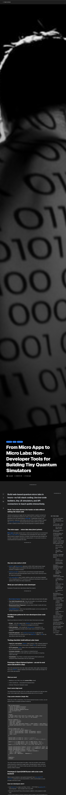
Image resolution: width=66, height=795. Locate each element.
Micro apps (10, 535)
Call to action (56, 655)
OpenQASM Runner (14, 611)
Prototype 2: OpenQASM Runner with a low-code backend (58, 579)
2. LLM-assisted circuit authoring (58, 628)
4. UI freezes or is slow (59, 614)
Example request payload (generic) (59, 586)
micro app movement (15, 524)
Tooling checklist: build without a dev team (58, 561)
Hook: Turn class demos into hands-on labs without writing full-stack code (58, 543)
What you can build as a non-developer (58, 554)
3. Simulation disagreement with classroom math (59, 610)
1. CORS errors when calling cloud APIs (59, 603)
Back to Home (7, 2)
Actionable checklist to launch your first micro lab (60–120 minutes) (58, 646)
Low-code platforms (14, 580)
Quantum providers (13, 574)
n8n (42, 637)
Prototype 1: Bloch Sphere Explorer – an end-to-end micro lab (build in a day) (58, 565)
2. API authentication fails (59, 606)
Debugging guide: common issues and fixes (58, 599)
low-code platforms (14, 537)
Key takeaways (56, 654)
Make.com (33, 637)
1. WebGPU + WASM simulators (59, 625)
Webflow (28, 626)
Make (20, 650)
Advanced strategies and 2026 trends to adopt (58, 621)
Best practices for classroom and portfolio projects (58, 618)
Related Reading (58, 657)
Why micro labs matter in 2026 (58, 551)
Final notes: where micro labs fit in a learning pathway (58, 651)
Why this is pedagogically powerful (58, 595)
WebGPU (11, 569)
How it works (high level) (59, 571)
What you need (58, 568)
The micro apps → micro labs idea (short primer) (58, 548)
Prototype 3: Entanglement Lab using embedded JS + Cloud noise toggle (58, 590)
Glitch (34, 647)
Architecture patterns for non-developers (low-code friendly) (58, 558)
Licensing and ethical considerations (57, 643)
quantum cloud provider (29, 635)
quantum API (42, 789)
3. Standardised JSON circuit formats (58, 631)
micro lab (27, 521)
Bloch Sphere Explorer (14, 601)
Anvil (19, 627)
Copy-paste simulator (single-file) (59, 575)
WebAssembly (19, 569)
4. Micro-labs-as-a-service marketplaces (59, 636)
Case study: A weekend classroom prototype (58, 640)
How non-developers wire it (59, 583)
